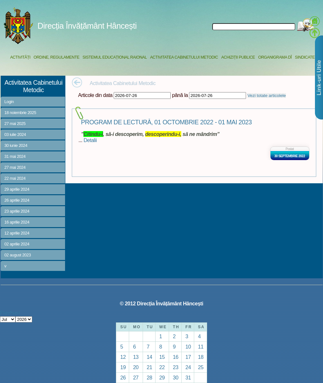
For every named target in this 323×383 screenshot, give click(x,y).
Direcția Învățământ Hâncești (87, 25)
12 (123, 357)
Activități (20, 57)
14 (149, 357)
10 (188, 346)
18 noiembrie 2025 (20, 112)
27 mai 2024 (15, 167)
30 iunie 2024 (16, 145)
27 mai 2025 (15, 123)
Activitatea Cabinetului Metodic (184, 57)
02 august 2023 (18, 255)
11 (201, 346)
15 (162, 357)
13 (135, 357)
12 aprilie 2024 (17, 233)
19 (123, 367)
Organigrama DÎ (275, 57)
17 (188, 357)
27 (135, 377)
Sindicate (305, 57)
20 (135, 367)
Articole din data (95, 95)
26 (123, 377)
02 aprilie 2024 (17, 244)
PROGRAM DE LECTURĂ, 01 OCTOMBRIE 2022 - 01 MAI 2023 (166, 122)
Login (9, 101)
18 (201, 357)
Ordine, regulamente (56, 57)
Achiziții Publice (238, 57)
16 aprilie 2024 (17, 222)
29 (162, 377)
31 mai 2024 (15, 156)
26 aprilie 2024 (17, 200)
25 (201, 367)
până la (180, 95)
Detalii (90, 140)
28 (149, 377)
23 (175, 367)
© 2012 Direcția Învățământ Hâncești (161, 303)
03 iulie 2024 (15, 134)
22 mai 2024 (15, 178)
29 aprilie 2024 (17, 189)
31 (188, 377)
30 (175, 377)
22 (162, 367)
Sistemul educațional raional (114, 57)
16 (175, 357)
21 (149, 367)
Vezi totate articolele (266, 95)
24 (188, 367)
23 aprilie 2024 (17, 211)
